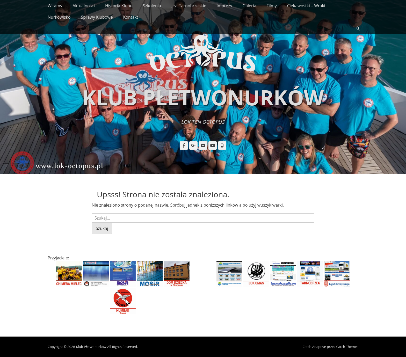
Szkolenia (152, 6)
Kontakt (130, 17)
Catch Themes (347, 346)
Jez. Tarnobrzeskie (188, 6)
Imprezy (224, 6)
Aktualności (83, 6)
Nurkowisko (59, 17)
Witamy (55, 6)
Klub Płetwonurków (203, 97)
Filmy (272, 6)
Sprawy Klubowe (97, 17)
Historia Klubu (119, 6)
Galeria (249, 6)
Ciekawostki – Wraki (306, 6)
